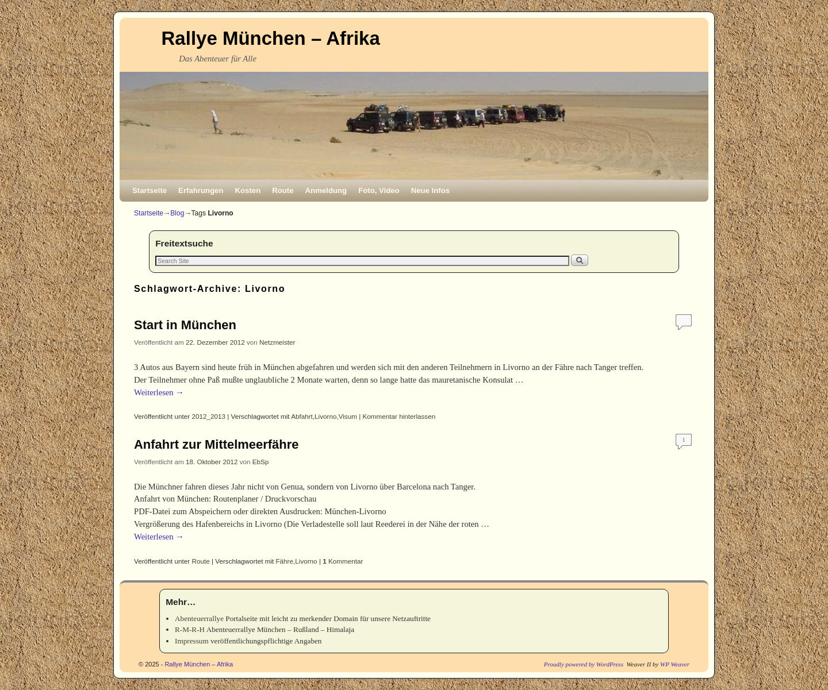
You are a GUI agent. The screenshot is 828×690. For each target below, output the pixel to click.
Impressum (192, 641)
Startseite (149, 190)
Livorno (325, 416)
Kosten (248, 190)
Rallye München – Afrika (271, 38)
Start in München (185, 325)
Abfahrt (302, 416)
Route (282, 190)
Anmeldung (326, 190)
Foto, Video (379, 190)
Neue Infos (430, 190)
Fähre (284, 561)
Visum (348, 416)
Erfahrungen (200, 190)
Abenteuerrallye (199, 618)
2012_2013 (209, 416)
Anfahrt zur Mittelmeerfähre (216, 444)
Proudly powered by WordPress (583, 664)
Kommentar (343, 561)
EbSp (260, 461)
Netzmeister (277, 342)
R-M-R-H (190, 629)
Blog (177, 213)
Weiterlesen (159, 392)
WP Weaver (674, 664)
